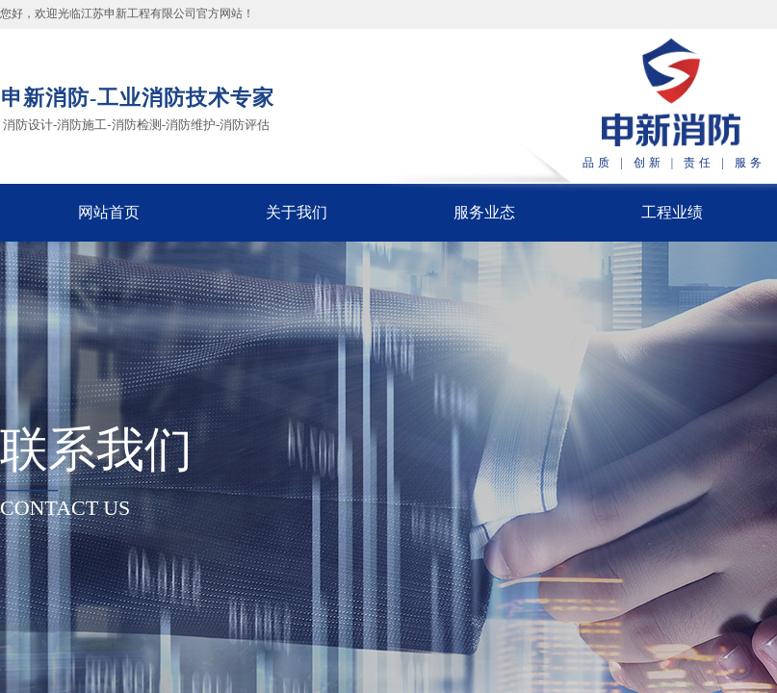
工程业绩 (672, 212)
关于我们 (296, 212)
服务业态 (484, 212)
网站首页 (109, 212)
